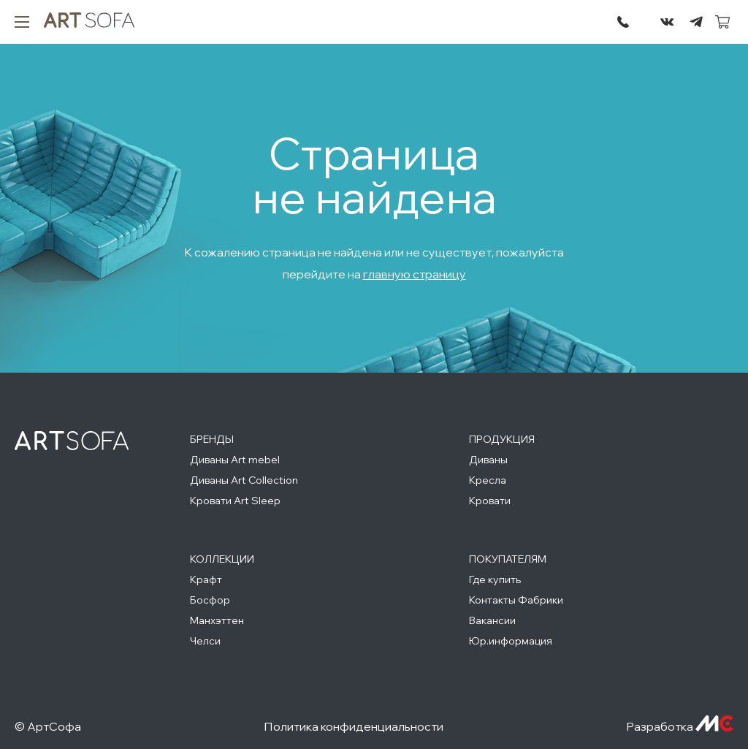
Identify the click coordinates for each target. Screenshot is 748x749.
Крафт (206, 579)
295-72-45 (623, 22)
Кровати (490, 500)
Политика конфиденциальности (353, 726)
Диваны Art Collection (244, 480)
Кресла (487, 480)
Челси (205, 640)
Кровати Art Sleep (235, 500)
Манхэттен (217, 620)
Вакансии (492, 620)
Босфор (210, 600)
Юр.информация (510, 640)
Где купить (495, 579)
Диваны (488, 459)
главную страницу (414, 274)
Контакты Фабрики (516, 600)
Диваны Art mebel (235, 459)
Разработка (679, 726)
